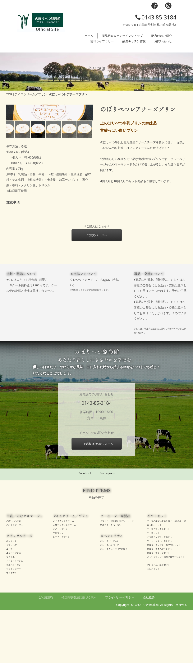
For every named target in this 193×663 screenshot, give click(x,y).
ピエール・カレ (13, 618)
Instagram (107, 527)
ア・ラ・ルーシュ (14, 614)
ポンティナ (11, 594)
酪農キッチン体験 (134, 41)
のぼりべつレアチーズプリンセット (163, 598)
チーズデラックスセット (158, 582)
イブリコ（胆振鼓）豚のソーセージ (117, 574)
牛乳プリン (58, 586)
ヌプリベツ (11, 598)
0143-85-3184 (155, 17)
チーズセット (153, 586)
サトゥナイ (11, 626)
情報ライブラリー (102, 41)
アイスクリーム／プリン (31, 94)
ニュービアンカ (13, 606)
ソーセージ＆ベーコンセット (160, 594)
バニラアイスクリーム (63, 574)
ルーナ (9, 602)
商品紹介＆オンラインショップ (122, 36)
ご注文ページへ (96, 288)
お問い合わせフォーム (97, 497)
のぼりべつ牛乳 (13, 574)
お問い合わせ (163, 41)
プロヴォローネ (13, 622)
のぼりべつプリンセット (158, 606)
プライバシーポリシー (119, 650)
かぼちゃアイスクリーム (64, 578)
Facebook (85, 527)
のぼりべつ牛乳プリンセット (160, 602)
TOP (9, 94)
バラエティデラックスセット (160, 590)
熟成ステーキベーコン (110, 578)
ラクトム (10, 610)
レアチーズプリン (61, 590)
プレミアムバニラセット (158, 618)
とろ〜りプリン (60, 582)
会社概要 (149, 650)
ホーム (88, 36)
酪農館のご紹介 (161, 36)
